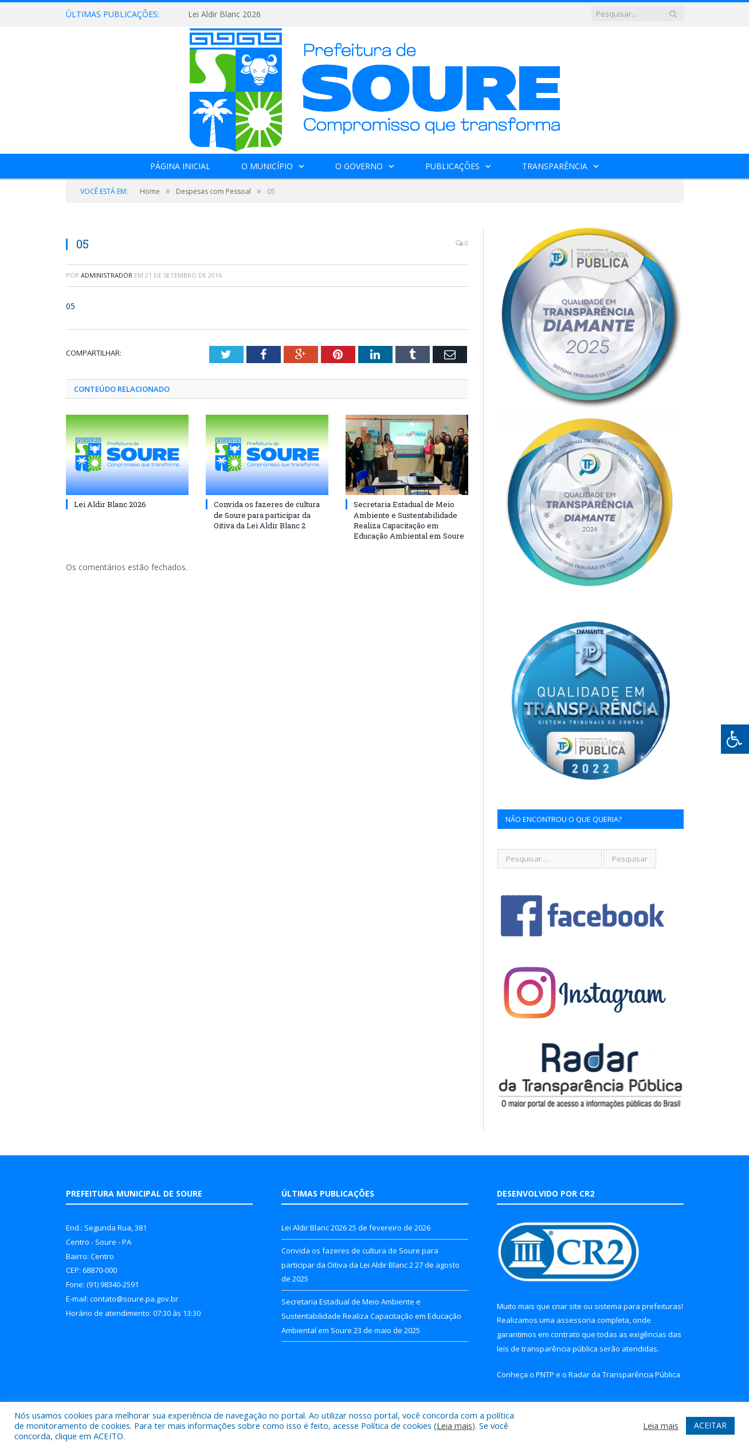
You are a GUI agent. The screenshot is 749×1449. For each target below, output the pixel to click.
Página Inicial (180, 166)
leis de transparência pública (547, 1348)
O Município (267, 166)
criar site (567, 1306)
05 (70, 306)
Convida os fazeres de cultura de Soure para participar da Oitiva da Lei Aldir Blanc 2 (267, 514)
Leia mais (454, 1425)
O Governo (359, 166)
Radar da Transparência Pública (624, 1374)
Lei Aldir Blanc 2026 (224, 14)
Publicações (452, 166)
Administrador (106, 275)
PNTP (545, 1374)
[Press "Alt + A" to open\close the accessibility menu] (735, 739)
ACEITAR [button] (710, 1425)
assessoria (575, 1320)
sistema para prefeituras (637, 1306)
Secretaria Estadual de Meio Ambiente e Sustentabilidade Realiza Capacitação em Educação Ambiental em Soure (409, 520)
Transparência (554, 166)
